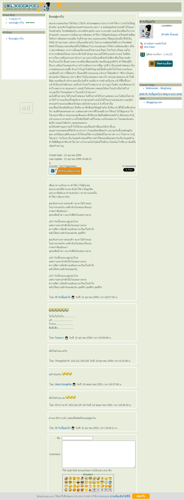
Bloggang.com (160, 105)
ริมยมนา (60, 322)
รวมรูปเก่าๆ (14, 18)
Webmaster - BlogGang (164, 88)
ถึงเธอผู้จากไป (15, 38)
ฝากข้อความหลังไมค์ (159, 43)
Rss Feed (153, 47)
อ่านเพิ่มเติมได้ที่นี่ (120, 496)
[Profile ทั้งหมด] (173, 34)
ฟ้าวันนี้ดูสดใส (63, 281)
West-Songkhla (64, 369)
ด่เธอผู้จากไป (15, 22)
